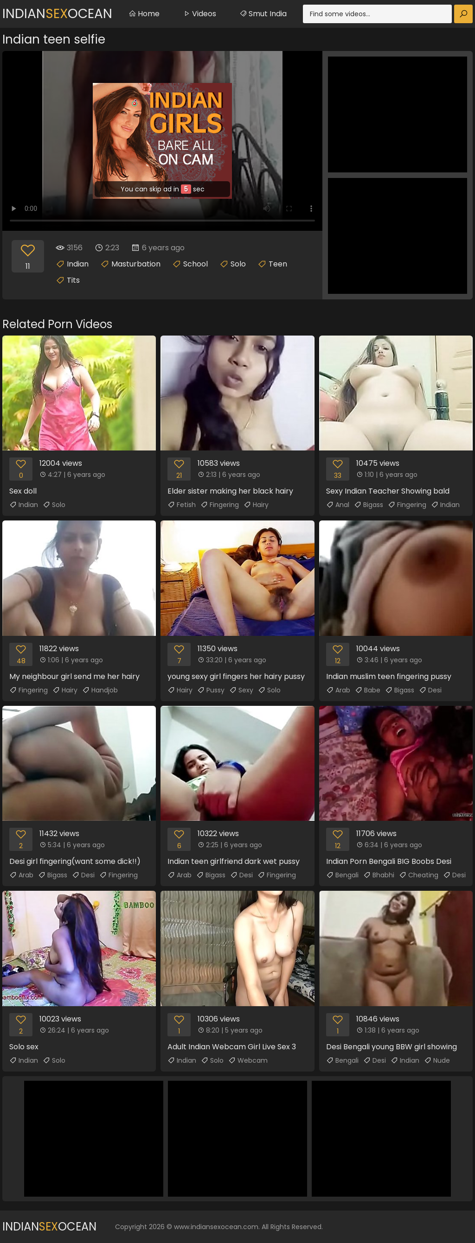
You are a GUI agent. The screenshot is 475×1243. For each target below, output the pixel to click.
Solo (238, 264)
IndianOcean (57, 14)
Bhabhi (378, 875)
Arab (338, 690)
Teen (278, 264)
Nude (437, 1060)
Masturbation (135, 264)
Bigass (368, 504)
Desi (430, 690)
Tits (73, 280)
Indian (78, 264)
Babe (367, 690)
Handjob (100, 690)
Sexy (241, 690)
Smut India (263, 13)
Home (144, 13)
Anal (337, 504)
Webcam (248, 1060)
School (195, 264)
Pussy (211, 690)
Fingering (219, 504)
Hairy (256, 504)
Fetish (181, 504)
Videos (199, 13)
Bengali (342, 875)
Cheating (418, 875)
